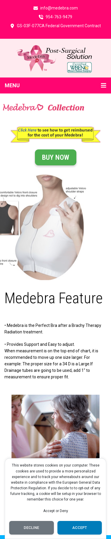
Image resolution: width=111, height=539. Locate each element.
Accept (79, 527)
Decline (31, 527)
